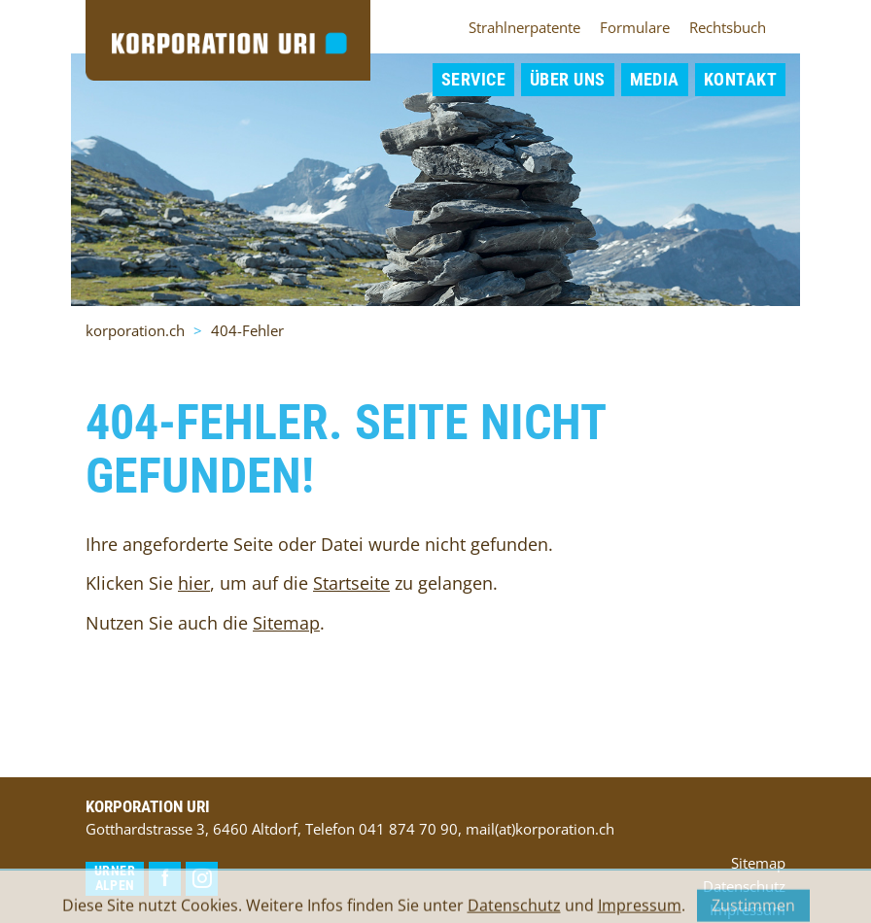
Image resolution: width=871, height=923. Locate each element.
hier (194, 583)
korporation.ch (135, 330)
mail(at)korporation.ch (540, 828)
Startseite (351, 583)
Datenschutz (514, 911)
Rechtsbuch (727, 27)
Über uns (568, 79)
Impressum (639, 911)
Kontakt (740, 79)
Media (654, 79)
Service (473, 79)
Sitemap (286, 622)
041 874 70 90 (408, 828)
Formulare (635, 27)
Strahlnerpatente (524, 27)
